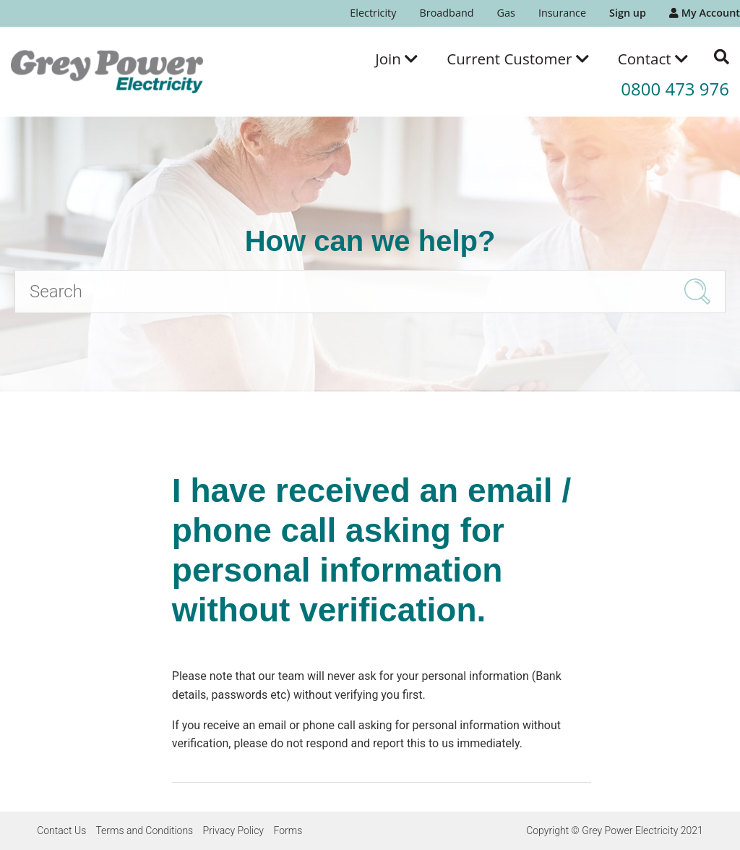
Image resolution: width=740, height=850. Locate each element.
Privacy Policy (233, 830)
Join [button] (396, 58)
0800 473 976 (675, 89)
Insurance (562, 13)
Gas (506, 13)
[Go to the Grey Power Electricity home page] (107, 71)
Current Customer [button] (518, 58)
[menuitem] (373, 13)
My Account (704, 13)
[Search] (370, 291)
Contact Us (61, 830)
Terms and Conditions (144, 830)
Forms (287, 830)
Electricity (373, 13)
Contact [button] (653, 58)
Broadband (446, 13)
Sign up (627, 13)
